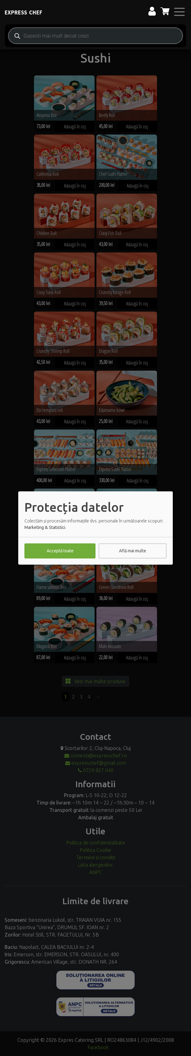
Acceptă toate (60, 550)
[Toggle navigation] (179, 11)
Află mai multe (132, 550)
